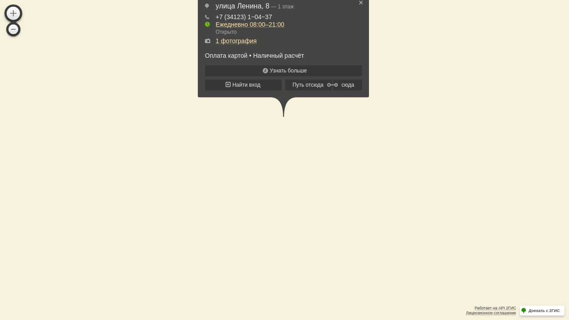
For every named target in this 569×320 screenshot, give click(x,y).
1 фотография (236, 40)
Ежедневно (250, 24)
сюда (347, 85)
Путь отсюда (308, 85)
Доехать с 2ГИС (544, 310)
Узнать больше (288, 71)
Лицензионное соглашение (491, 313)
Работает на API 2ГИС (495, 308)
